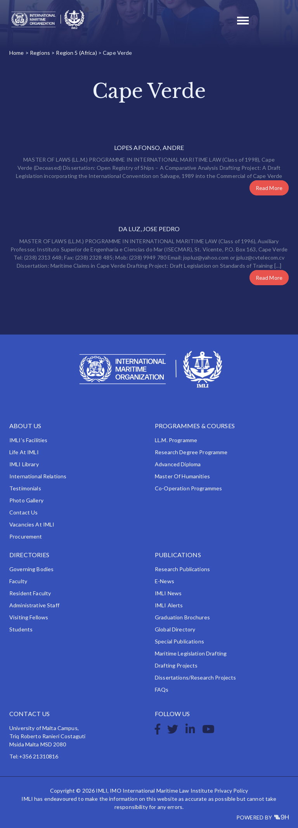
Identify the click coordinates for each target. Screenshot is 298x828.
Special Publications (179, 641)
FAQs (162, 689)
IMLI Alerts (169, 605)
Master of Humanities (182, 476)
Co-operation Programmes (188, 488)
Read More (269, 188)
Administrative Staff (34, 605)
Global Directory (175, 629)
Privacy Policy (231, 790)
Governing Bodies (31, 569)
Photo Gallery (26, 500)
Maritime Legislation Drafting (191, 653)
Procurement (25, 536)
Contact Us (23, 512)
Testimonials (25, 488)
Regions (40, 52)
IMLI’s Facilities (28, 440)
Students (21, 629)
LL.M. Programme (176, 440)
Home (16, 52)
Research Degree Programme (191, 452)
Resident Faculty (30, 593)
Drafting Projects (176, 665)
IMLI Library (24, 464)
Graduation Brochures (182, 617)
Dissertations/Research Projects (195, 677)
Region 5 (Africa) (76, 52)
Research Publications (182, 569)
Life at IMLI (24, 452)
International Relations (37, 476)
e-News (164, 581)
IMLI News (168, 593)
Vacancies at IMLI (31, 524)
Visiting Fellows (28, 617)
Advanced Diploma (178, 464)
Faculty (18, 581)
